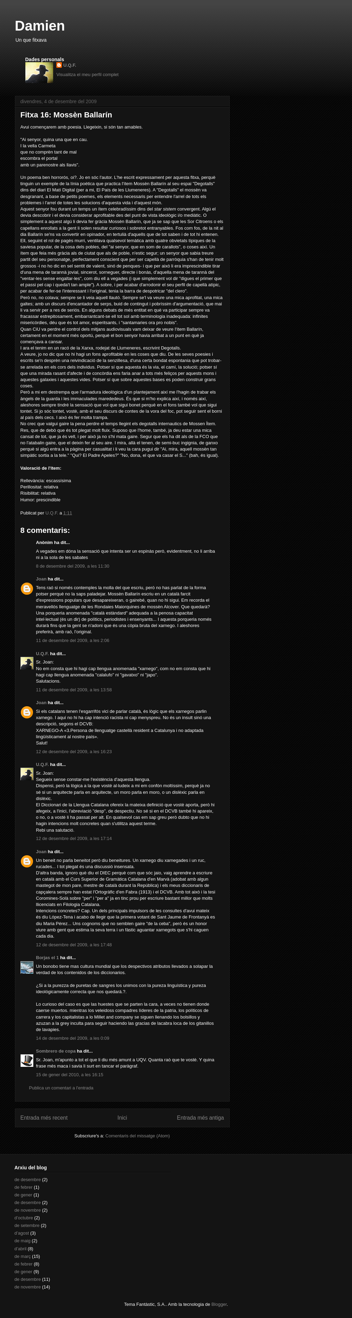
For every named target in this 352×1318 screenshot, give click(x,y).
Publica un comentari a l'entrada (61, 1087)
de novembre (28, 1210)
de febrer (24, 1187)
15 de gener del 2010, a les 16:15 (70, 1074)
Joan (41, 579)
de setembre (27, 1225)
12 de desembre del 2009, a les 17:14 (74, 838)
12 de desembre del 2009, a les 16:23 (74, 751)
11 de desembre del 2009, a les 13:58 (74, 689)
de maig (23, 1240)
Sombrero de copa (56, 1051)
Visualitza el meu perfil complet (87, 74)
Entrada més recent (44, 1118)
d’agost (22, 1233)
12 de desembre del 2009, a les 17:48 (74, 944)
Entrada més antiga (200, 1118)
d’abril (21, 1248)
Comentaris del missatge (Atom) (137, 1135)
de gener (23, 1194)
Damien (40, 25)
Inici (122, 1118)
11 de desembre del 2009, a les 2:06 (72, 640)
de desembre (28, 1179)
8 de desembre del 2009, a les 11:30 (72, 566)
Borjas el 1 (47, 957)
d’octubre (24, 1217)
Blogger (219, 1304)
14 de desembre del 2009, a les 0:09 (72, 1038)
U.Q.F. (69, 65)
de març (23, 1256)
